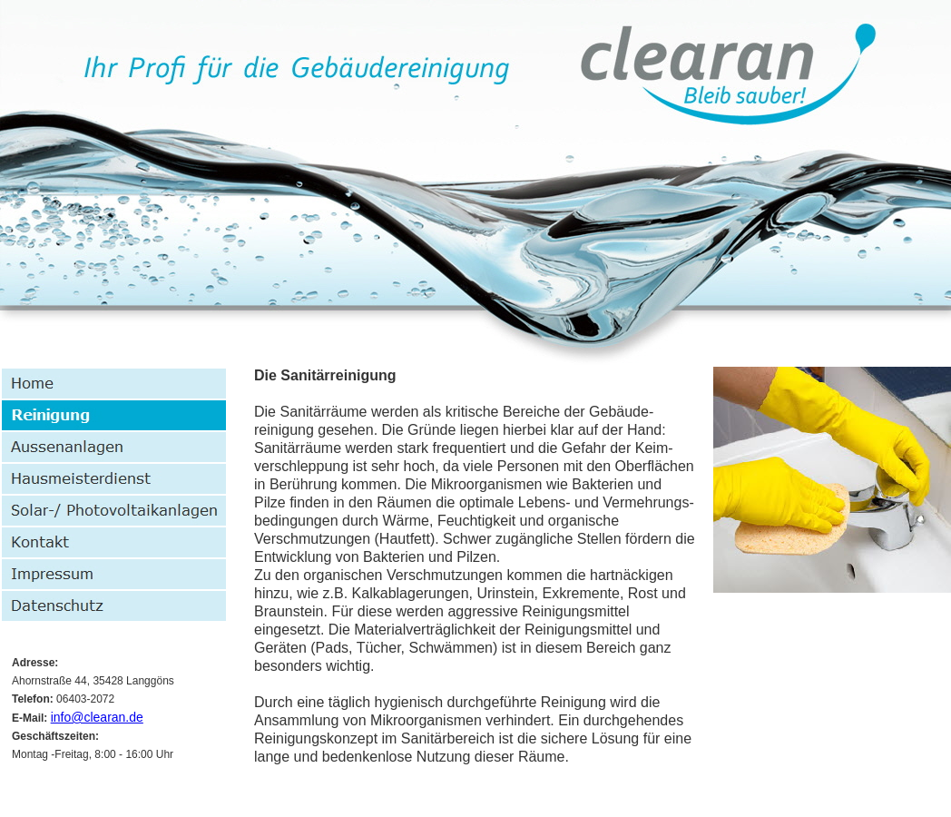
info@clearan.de (97, 717)
